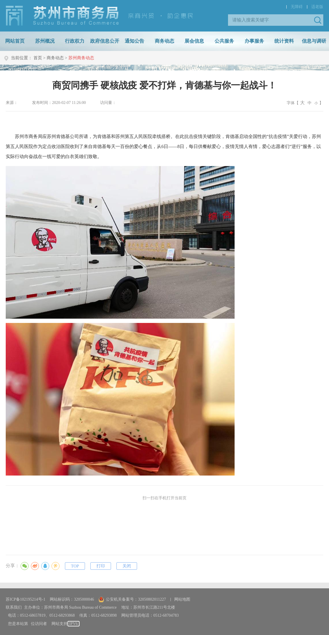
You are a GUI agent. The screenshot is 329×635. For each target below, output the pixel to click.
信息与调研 (314, 41)
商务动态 (164, 41)
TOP (75, 566)
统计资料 (284, 41)
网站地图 (182, 599)
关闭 (126, 566)
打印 (100, 566)
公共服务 (224, 41)
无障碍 (297, 7)
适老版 (317, 7)
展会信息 (194, 41)
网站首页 (15, 41)
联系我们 (14, 607)
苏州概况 (45, 41)
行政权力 (74, 41)
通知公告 (134, 41)
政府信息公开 (104, 41)
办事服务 (254, 41)
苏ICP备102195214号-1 (25, 599)
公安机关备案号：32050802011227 (132, 599)
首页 (37, 58)
